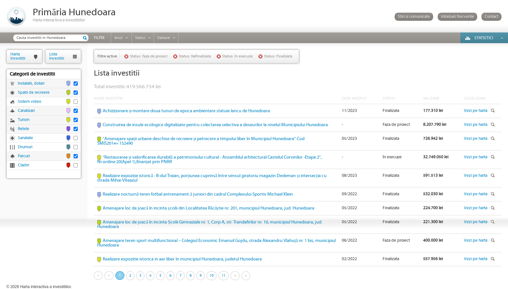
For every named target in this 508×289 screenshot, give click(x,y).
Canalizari (26, 110)
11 (223, 275)
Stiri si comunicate (414, 16)
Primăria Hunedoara (74, 12)
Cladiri (23, 165)
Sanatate (25, 138)
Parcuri (24, 156)
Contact (491, 16)
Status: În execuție (237, 56)
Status (140, 38)
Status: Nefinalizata (195, 56)
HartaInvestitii (17, 56)
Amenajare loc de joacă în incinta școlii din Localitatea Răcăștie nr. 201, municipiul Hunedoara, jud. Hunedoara (208, 208)
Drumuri (25, 147)
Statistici (483, 38)
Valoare (163, 38)
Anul (118, 38)
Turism (23, 119)
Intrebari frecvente (457, 16)
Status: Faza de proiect (148, 56)
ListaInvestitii (56, 56)
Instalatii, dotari (31, 83)
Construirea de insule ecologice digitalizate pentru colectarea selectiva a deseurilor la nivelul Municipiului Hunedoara (215, 125)
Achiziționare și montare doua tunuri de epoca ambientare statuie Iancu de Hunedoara (186, 111)
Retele (23, 128)
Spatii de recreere (34, 92)
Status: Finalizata (278, 56)
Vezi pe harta (475, 111)
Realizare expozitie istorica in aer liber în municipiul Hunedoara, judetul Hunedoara (182, 259)
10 (212, 275)
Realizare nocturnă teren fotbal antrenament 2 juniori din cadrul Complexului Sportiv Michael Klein (198, 194)
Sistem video (29, 101)
